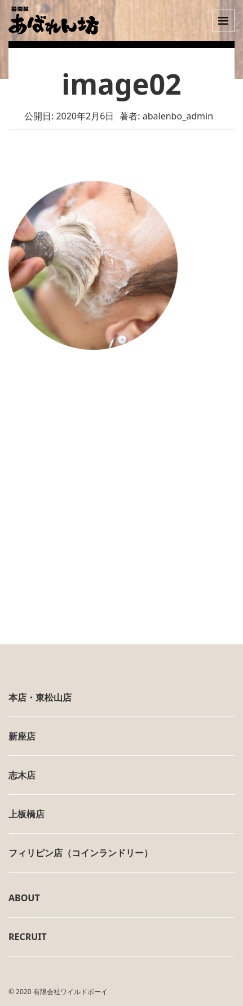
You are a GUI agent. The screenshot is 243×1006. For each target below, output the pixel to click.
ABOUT (24, 898)
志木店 (22, 775)
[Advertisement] (121, 511)
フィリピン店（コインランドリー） (80, 853)
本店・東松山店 (40, 697)
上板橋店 (26, 814)
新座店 (22, 736)
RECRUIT (27, 937)
